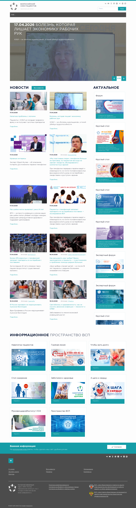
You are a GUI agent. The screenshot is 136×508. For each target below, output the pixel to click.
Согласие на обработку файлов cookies (62, 489)
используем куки (20, 449)
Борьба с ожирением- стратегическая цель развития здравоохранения (108, 211)
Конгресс (86, 15)
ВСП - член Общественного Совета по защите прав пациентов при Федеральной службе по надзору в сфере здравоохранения (109, 487)
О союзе (24, 15)
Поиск (122, 9)
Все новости (35, 14)
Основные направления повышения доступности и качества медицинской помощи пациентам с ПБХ (108, 148)
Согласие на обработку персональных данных (64, 487)
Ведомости (32, 254)
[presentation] (113, 78)
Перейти (17, 367)
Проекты (76, 15)
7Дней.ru (71, 301)
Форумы (97, 15)
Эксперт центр (63, 15)
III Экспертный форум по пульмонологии (106, 275)
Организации (48, 15)
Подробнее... (14, 126)
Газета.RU (31, 301)
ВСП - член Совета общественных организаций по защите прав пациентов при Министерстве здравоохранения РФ (110, 494)
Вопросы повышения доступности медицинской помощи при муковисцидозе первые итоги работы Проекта (109, 244)
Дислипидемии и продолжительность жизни (107, 180)
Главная (14, 14)
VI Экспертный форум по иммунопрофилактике (106, 306)
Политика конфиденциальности (59, 485)
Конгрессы (88, 471)
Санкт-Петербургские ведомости (79, 254)
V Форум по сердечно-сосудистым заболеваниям (107, 116)
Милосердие (72, 154)
